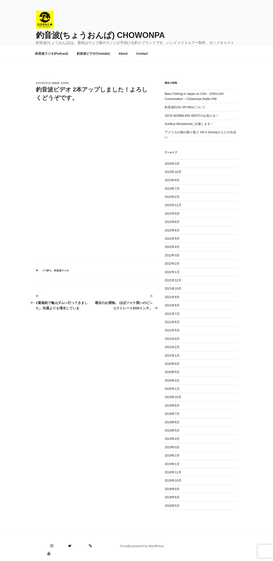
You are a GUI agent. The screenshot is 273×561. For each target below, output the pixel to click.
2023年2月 (172, 197)
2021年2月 (172, 347)
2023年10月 (173, 172)
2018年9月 (172, 489)
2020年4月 (172, 380)
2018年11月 (173, 472)
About (123, 53)
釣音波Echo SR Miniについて (185, 107)
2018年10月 (173, 480)
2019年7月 (172, 414)
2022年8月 (172, 222)
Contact (142, 53)
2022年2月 (172, 263)
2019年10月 (173, 397)
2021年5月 (172, 330)
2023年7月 (172, 188)
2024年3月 (172, 163)
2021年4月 (172, 339)
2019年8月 (172, 405)
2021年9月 (172, 297)
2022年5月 (172, 238)
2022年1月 (172, 272)
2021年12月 (173, 280)
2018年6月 (172, 497)
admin (65, 83)
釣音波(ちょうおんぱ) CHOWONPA (100, 35)
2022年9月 (172, 213)
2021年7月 (172, 314)
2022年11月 (173, 205)
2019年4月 (172, 438)
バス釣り (47, 270)
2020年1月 (172, 389)
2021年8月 (172, 305)
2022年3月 (172, 255)
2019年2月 (172, 455)
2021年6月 (172, 322)
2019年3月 (172, 447)
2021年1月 (172, 355)
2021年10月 (173, 288)
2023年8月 (172, 180)
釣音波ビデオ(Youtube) (93, 53)
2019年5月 (172, 430)
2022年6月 (172, 230)
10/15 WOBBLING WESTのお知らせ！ (192, 115)
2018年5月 (172, 505)
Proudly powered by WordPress (142, 546)
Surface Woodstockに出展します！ (189, 124)
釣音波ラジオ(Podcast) (51, 53)
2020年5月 (172, 372)
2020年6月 (172, 364)
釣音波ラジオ (61, 270)
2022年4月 (172, 247)
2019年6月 (172, 422)
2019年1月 (172, 464)
